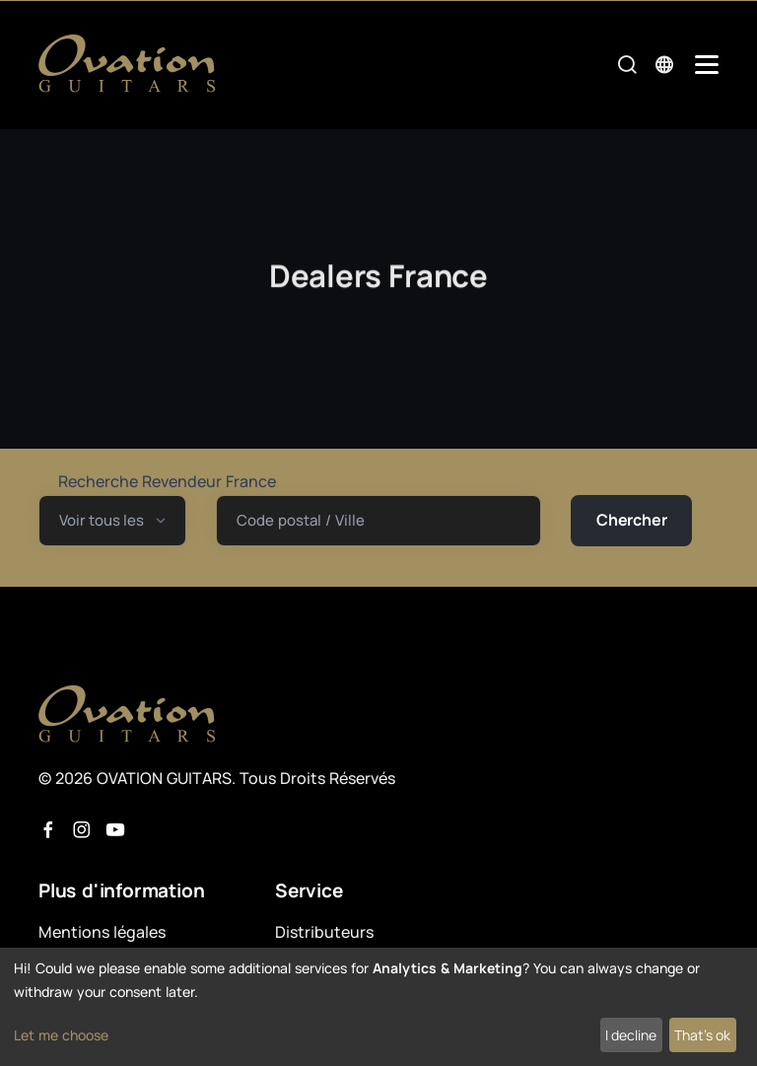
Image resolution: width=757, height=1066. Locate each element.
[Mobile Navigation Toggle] (707, 64)
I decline (630, 1035)
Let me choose (61, 1035)
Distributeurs (324, 932)
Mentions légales (102, 932)
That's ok (702, 1035)
